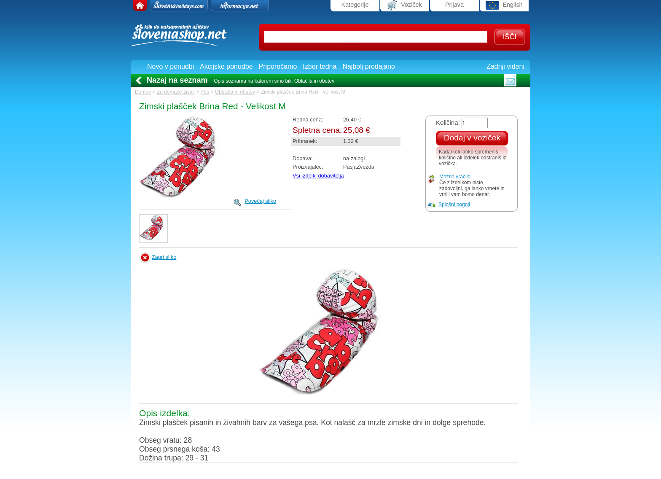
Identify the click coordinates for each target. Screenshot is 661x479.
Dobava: (303, 158)
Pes (204, 92)
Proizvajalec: (308, 167)
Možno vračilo (454, 177)
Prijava (454, 4)
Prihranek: (305, 141)
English (504, 5)
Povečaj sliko (260, 201)
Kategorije (355, 4)
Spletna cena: (317, 130)
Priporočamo (278, 66)
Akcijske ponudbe (226, 66)
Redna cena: (308, 119)
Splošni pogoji (454, 204)
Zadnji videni (505, 66)
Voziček (404, 5)
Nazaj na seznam (177, 80)
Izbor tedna (319, 66)
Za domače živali (176, 92)
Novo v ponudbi (170, 66)
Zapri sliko (164, 257)
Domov (143, 92)
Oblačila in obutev (235, 92)
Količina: (448, 122)
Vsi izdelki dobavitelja (318, 175)
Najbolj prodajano (368, 66)
